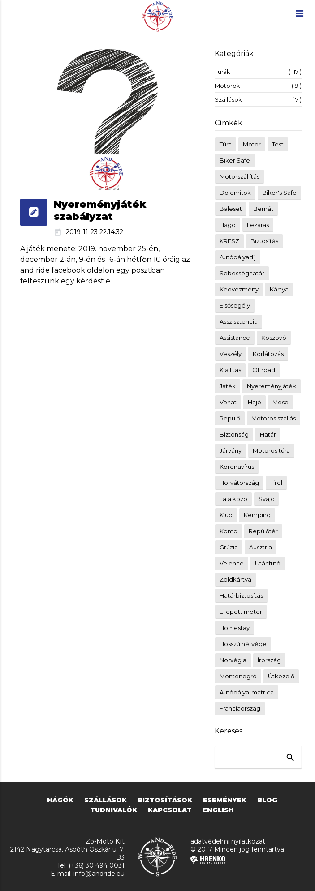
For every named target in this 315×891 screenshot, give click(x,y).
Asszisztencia (239, 321)
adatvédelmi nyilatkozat (227, 841)
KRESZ (229, 240)
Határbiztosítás (241, 595)
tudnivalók (113, 810)
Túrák (258, 71)
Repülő (230, 418)
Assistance (235, 337)
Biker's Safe (279, 192)
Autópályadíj (238, 257)
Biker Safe (235, 160)
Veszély (231, 353)
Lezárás (258, 224)
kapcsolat (170, 810)
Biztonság (234, 434)
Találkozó (233, 498)
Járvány (231, 450)
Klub (226, 514)
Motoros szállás (273, 418)
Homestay (235, 627)
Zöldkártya (235, 579)
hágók (60, 800)
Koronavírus (237, 466)
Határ (268, 434)
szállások (105, 800)
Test (278, 144)
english (218, 810)
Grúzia (229, 547)
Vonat (228, 402)
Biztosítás (264, 240)
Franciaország (240, 708)
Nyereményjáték (271, 386)
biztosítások (165, 800)
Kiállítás (230, 369)
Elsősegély (235, 305)
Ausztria (260, 547)
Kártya (279, 289)
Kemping (257, 514)
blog (267, 800)
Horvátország (239, 482)
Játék (228, 386)
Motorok (258, 85)
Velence (232, 563)
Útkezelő (281, 676)
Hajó (254, 402)
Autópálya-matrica (247, 692)
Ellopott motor (241, 611)
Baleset (231, 208)
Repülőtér (263, 531)
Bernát (263, 208)
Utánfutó (267, 563)
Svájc (266, 498)
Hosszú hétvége (243, 643)
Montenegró (238, 676)
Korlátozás (268, 353)
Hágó (228, 224)
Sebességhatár (242, 273)
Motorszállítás (239, 176)
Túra (226, 144)
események (224, 800)
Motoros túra (271, 450)
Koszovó (273, 337)
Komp (228, 531)
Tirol (276, 482)
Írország (269, 660)
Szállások (258, 99)
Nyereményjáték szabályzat (100, 210)
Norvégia (233, 660)
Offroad (263, 369)
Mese (280, 402)
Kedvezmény (239, 289)
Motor (252, 144)
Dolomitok (235, 192)
